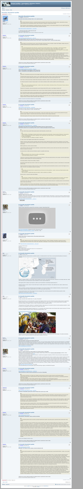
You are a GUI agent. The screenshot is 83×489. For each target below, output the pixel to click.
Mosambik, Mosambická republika (10, 12)
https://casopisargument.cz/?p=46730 (25, 345)
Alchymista (4, 35)
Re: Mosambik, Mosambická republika (26, 35)
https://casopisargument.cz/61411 (24, 415)
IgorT (3, 253)
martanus (4, 21)
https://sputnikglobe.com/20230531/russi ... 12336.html (28, 371)
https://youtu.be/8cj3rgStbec (23, 229)
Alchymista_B (5, 387)
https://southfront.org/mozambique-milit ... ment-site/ (27, 38)
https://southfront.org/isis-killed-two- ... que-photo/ (27, 107)
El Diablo (4, 238)
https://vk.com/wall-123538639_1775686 (27, 230)
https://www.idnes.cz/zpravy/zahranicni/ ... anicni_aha (29, 243)
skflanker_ (21, 205)
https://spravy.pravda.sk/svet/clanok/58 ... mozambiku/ (28, 311)
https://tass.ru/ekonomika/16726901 (26, 364)
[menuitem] (3, 8)
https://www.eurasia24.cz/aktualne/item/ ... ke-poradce (28, 28)
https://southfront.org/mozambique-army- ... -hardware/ (28, 125)
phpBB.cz (38, 486)
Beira (34, 353)
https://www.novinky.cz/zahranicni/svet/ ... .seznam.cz (27, 198)
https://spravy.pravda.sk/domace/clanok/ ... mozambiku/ (28, 293)
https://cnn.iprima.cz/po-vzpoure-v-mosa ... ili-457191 (27, 390)
